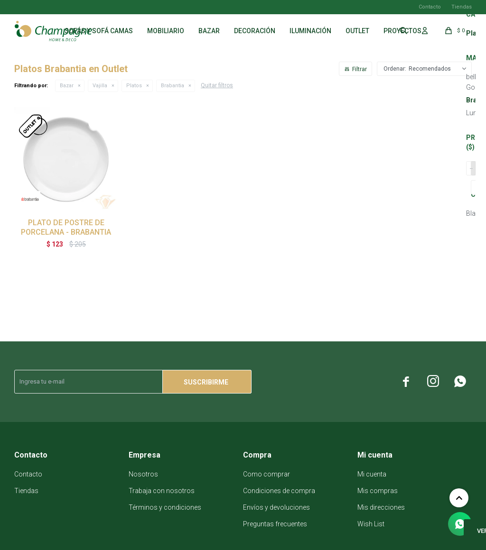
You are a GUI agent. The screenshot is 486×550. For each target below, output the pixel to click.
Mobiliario (165, 31)
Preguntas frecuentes (275, 524)
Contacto (430, 7)
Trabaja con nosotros (162, 491)
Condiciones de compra (279, 491)
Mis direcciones (381, 507)
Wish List (370, 524)
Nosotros (143, 474)
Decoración (254, 31)
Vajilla (100, 85)
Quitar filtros (217, 85)
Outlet (357, 31)
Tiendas (461, 7)
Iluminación (310, 31)
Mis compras (377, 491)
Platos (134, 85)
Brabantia (172, 85)
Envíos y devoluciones (276, 507)
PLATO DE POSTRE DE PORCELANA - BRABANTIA (66, 227)
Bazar (209, 31)
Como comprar (266, 474)
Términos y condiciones (165, 507)
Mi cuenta (371, 474)
